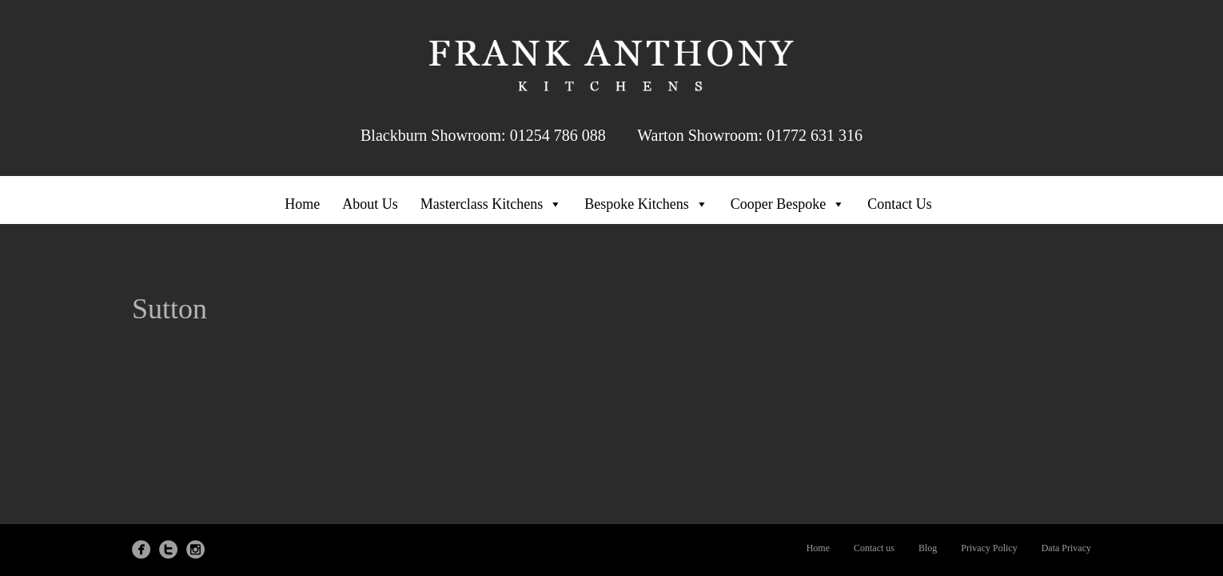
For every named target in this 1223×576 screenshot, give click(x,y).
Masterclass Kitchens (491, 204)
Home (302, 204)
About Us (370, 204)
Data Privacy (1066, 548)
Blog (927, 548)
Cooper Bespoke (788, 204)
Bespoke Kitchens (645, 204)
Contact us (874, 548)
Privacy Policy (989, 548)
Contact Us (899, 204)
